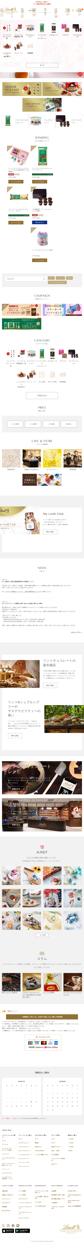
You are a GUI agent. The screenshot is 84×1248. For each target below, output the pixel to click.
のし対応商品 (55, 1158)
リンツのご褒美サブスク (41, 1158)
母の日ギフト (38, 1150)
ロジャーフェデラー (24, 1221)
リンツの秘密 (22, 1194)
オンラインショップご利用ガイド (41, 1195)
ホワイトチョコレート (25, 1154)
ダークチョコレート (24, 1146)
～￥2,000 (70, 1146)
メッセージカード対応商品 (58, 1162)
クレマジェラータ (7, 1176)
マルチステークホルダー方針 (58, 1210)
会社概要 (53, 1194)
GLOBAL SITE (72, 1194)
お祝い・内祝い (55, 1154)
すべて (4, 1144)
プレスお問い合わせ (40, 1209)
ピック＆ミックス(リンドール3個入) (7, 1152)
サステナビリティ (23, 1202)
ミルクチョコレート (24, 1150)
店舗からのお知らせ (7, 1198)
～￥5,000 (70, 1150)
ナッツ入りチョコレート (25, 1158)
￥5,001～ (70, 1154)
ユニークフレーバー (24, 1161)
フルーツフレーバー (24, 1169)
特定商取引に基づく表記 (58, 1198)
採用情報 (4, 1210)
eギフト (53, 1146)
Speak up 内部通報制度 (74, 1209)
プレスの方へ (38, 1205)
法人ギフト (54, 1167)
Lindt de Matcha (39, 1154)
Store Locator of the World (73, 1204)
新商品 (37, 1146)
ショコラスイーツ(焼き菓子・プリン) (7, 1181)
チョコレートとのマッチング (25, 1210)
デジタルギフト (6, 1206)
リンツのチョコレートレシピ (25, 1216)
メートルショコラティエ (25, 1206)
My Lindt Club (6, 1214)
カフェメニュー (6, 1202)
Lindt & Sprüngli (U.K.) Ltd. (74, 1199)
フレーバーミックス (24, 1165)
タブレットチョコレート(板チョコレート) (8, 1167)
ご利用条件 (54, 1206)
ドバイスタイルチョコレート (8, 1162)
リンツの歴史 (22, 1198)
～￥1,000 (70, 1142)
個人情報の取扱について (58, 1202)
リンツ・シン (5, 1172)
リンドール (5, 1147)
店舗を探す (5, 1194)
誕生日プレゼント (56, 1150)
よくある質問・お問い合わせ (41, 1200)
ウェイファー (5, 1157)
